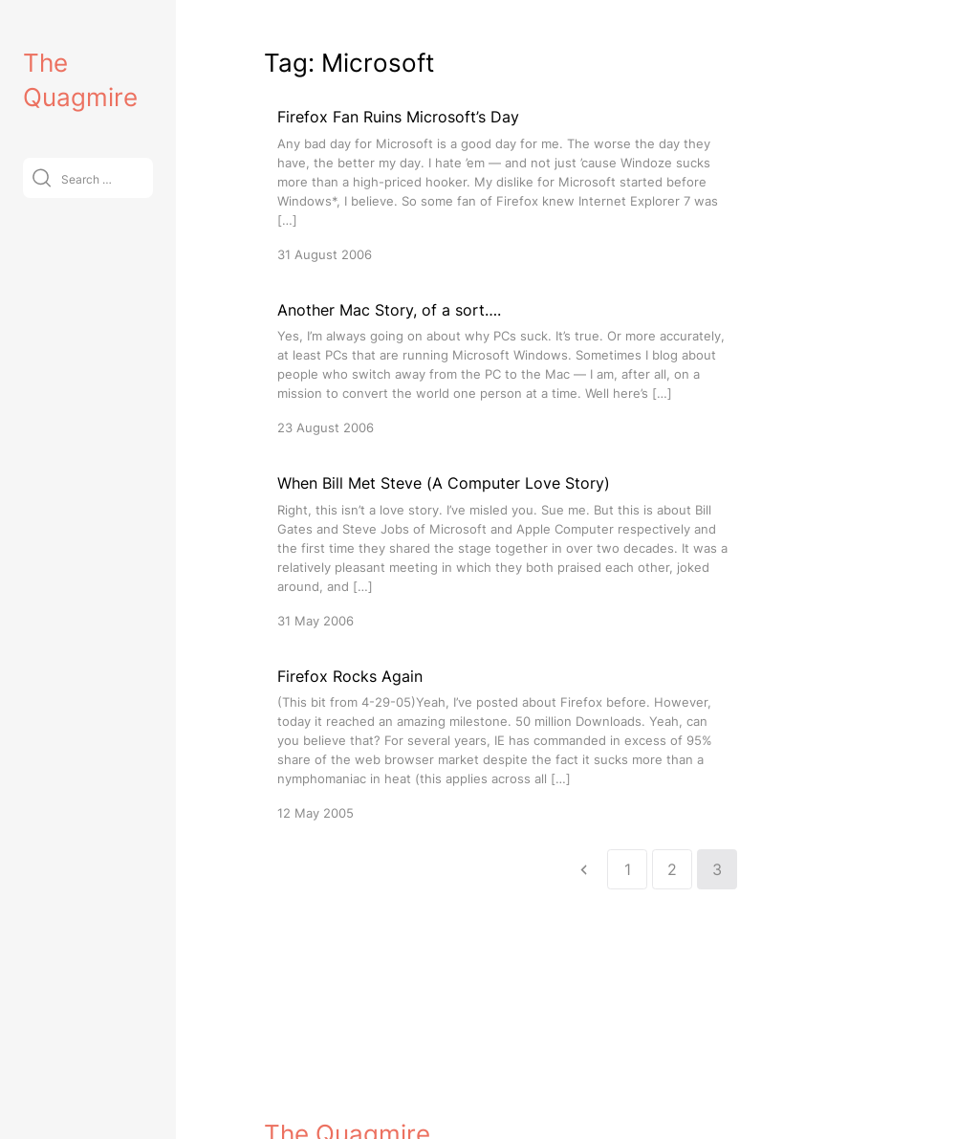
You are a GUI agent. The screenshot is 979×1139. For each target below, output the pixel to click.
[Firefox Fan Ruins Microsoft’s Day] (503, 184)
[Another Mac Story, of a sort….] (503, 368)
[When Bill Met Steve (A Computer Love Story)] (503, 550)
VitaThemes (403, 1083)
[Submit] (42, 177)
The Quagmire (347, 1042)
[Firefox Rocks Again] (503, 743)
